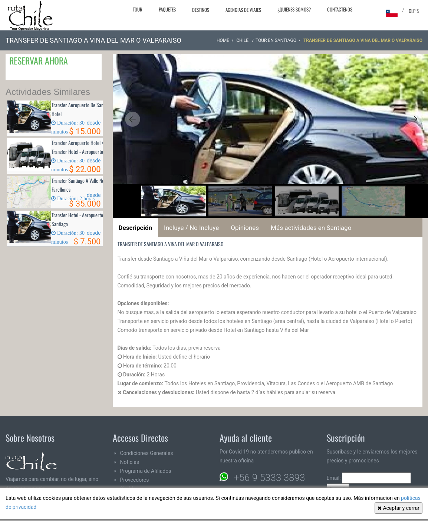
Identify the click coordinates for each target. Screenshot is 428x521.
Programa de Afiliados (145, 471)
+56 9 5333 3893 (269, 477)
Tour (137, 9)
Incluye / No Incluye (191, 227)
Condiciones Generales (146, 453)
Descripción (135, 227)
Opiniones (245, 227)
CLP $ (414, 10)
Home (223, 40)
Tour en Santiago (276, 40)
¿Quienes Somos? (294, 9)
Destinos (200, 9)
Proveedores (134, 480)
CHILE (243, 40)
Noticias (129, 462)
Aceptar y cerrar (398, 508)
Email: (369, 478)
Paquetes (167, 9)
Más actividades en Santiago (311, 227)
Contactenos (339, 9)
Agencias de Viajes (243, 9)
